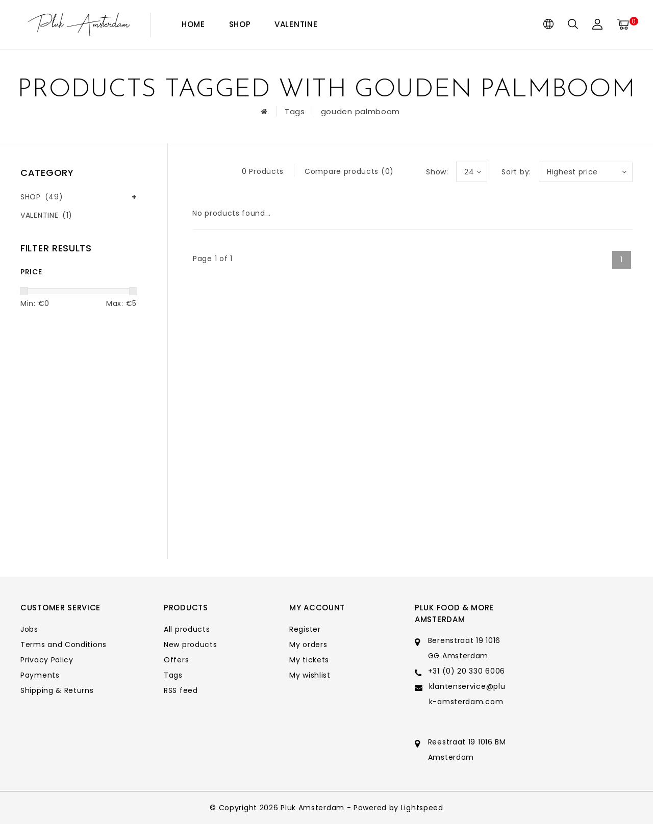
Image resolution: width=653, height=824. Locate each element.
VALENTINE (295, 24)
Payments (40, 675)
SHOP (240, 24)
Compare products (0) (349, 171)
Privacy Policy (46, 660)
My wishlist (310, 675)
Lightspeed (422, 808)
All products (187, 629)
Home (193, 24)
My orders (308, 644)
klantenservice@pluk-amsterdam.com (467, 694)
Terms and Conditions (63, 644)
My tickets (309, 660)
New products (190, 644)
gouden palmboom (360, 111)
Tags (295, 111)
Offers (176, 660)
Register (305, 629)
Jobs (29, 629)
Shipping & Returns (57, 690)
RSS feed (181, 690)
